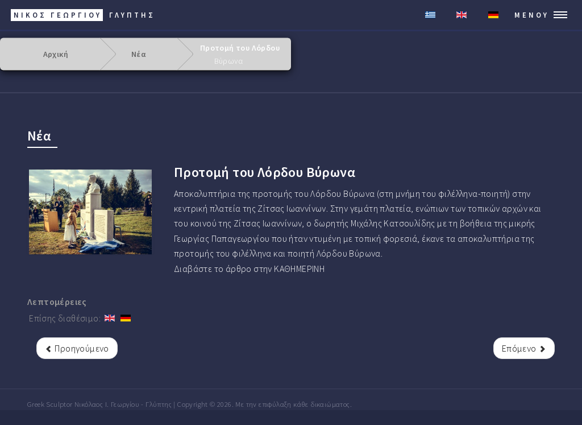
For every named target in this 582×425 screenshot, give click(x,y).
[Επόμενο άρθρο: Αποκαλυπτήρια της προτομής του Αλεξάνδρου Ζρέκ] (524, 348)
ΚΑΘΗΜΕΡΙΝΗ (299, 268)
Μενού (531, 14)
